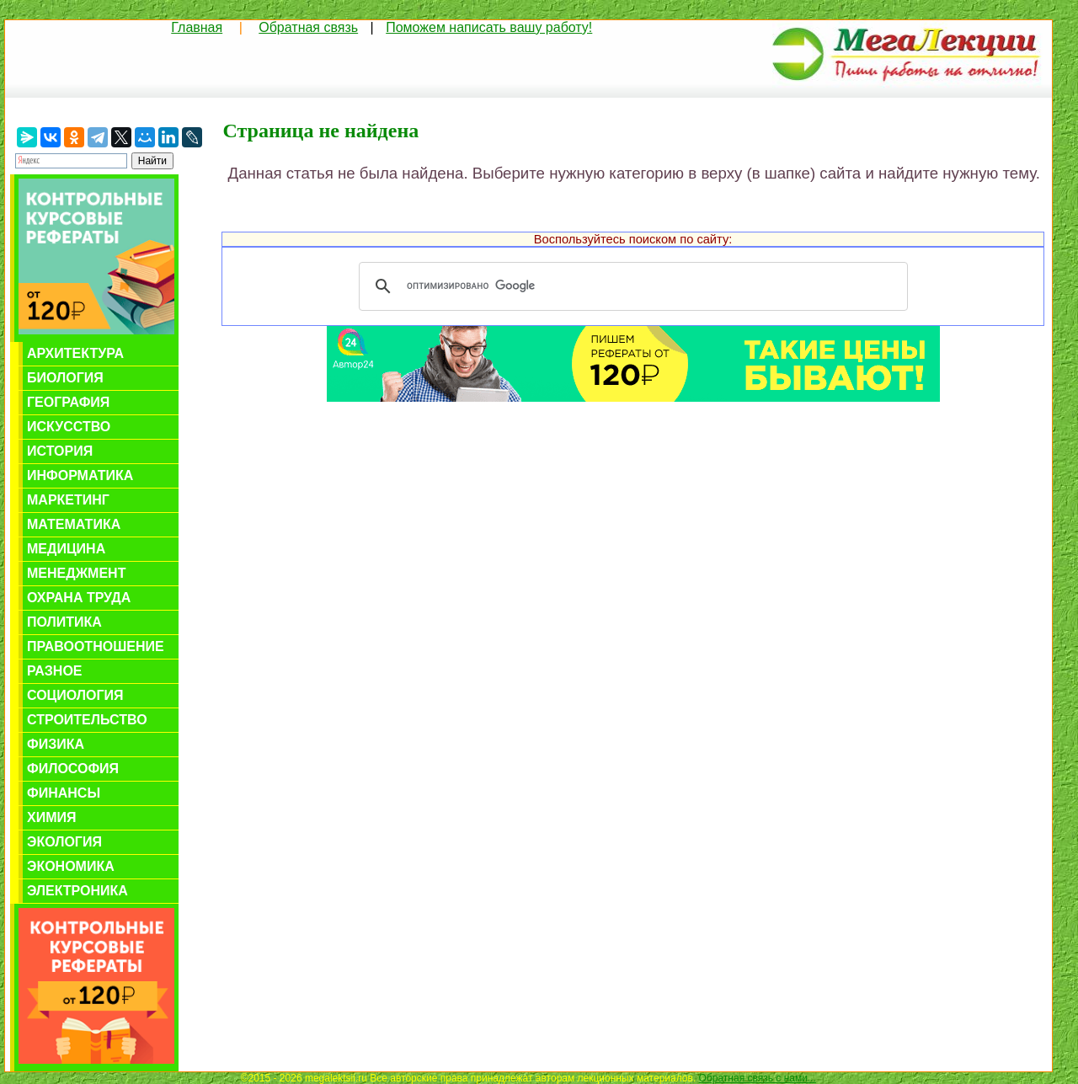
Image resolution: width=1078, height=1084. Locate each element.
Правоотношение (95, 646)
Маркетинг (68, 500)
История (60, 451)
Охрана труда (79, 597)
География (68, 402)
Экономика (71, 866)
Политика (64, 622)
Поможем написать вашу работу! (489, 27)
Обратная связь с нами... (757, 1078)
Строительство (87, 720)
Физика (55, 744)
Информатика (80, 475)
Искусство (68, 426)
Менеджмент (76, 573)
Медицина (66, 549)
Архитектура (75, 353)
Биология (65, 378)
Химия (52, 817)
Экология (64, 842)
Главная (196, 27)
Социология (75, 695)
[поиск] (631, 286)
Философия (73, 768)
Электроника (77, 891)
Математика (73, 524)
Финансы (63, 793)
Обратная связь (308, 27)
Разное (55, 671)
